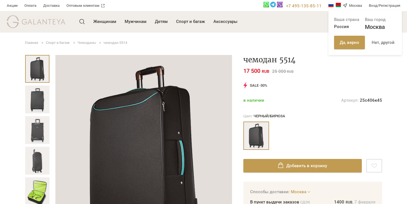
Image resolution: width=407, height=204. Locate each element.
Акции (12, 5)
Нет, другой (383, 42)
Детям (161, 21)
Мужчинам (135, 21)
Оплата (30, 5)
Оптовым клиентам (85, 5)
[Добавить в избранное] (374, 166)
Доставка (51, 5)
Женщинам (104, 21)
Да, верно (349, 42)
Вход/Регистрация (384, 5)
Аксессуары (225, 21)
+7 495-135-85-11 (304, 5)
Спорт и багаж (190, 21)
